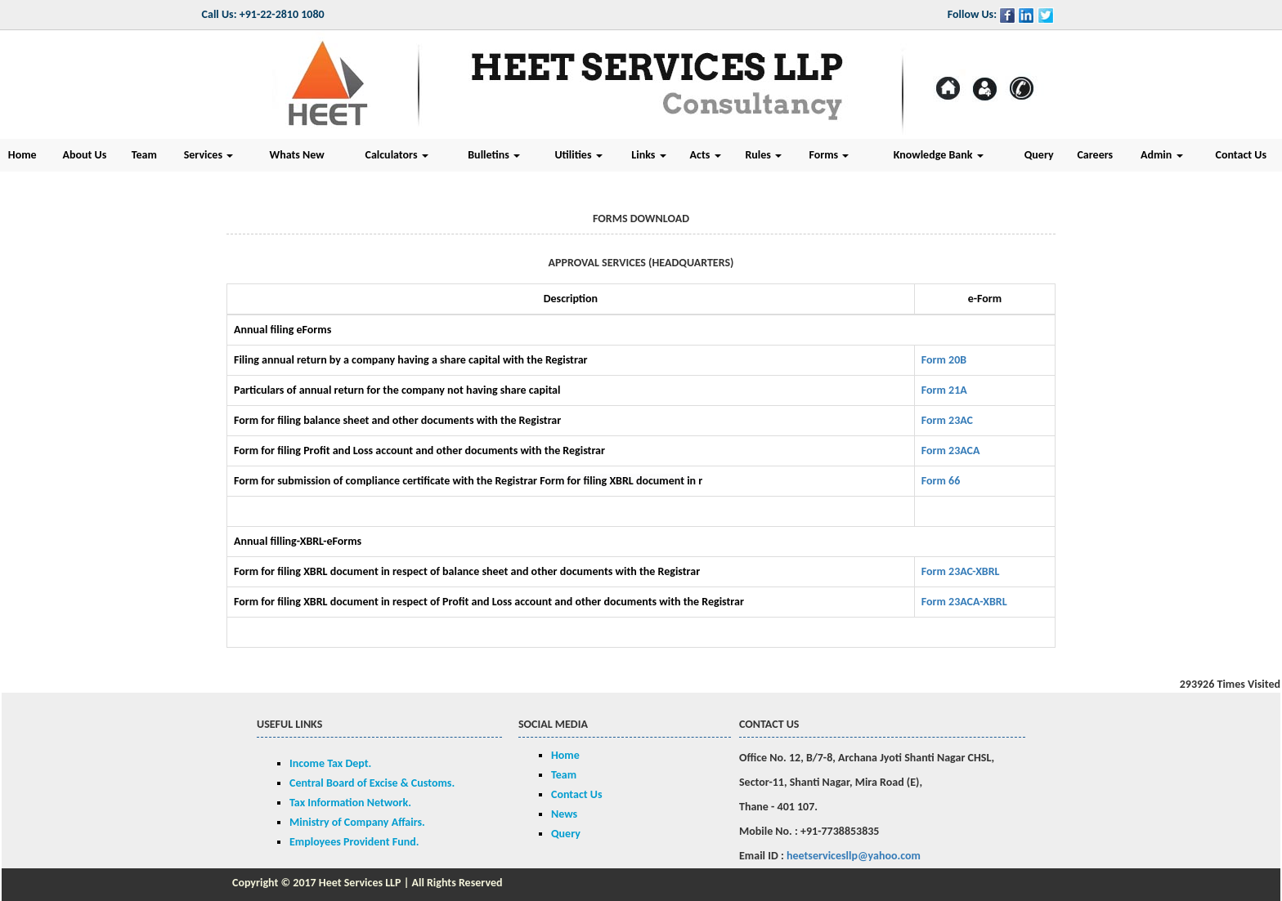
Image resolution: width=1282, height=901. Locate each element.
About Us (84, 155)
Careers (1095, 155)
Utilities (578, 155)
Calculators (396, 155)
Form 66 (941, 481)
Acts (705, 155)
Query (1039, 155)
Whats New (297, 155)
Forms (829, 155)
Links (648, 155)
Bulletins (494, 155)
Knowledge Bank (939, 155)
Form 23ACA (950, 450)
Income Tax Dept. (330, 763)
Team (144, 155)
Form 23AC (947, 420)
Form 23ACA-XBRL (964, 602)
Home (565, 755)
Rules (763, 155)
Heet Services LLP (360, 883)
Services (208, 155)
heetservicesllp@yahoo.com (854, 856)
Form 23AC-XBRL (960, 571)
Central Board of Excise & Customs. (372, 783)
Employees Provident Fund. (354, 842)
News (564, 814)
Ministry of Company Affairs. (357, 822)
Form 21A (944, 390)
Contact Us (577, 794)
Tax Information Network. (350, 803)
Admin (1162, 155)
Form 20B (943, 360)
